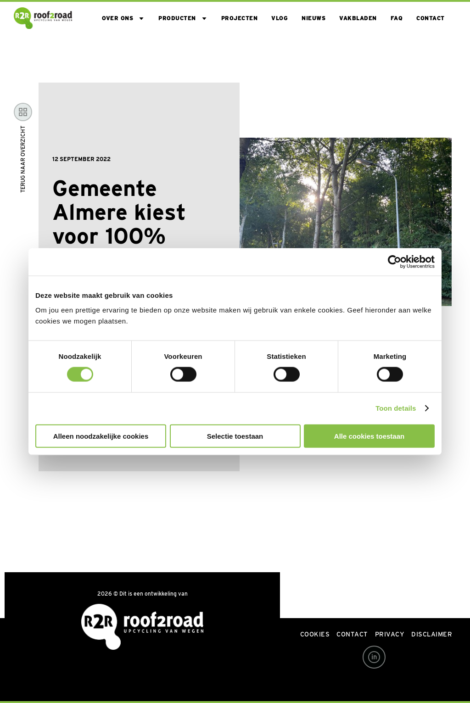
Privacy (390, 634)
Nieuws (313, 18)
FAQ (397, 18)
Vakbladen (358, 18)
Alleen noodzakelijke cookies (101, 436)
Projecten (239, 18)
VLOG (279, 18)
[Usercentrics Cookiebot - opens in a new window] (394, 262)
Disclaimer (431, 634)
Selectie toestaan (235, 436)
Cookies (315, 634)
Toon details (395, 408)
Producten (177, 18)
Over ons (117, 18)
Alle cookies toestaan (369, 436)
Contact (430, 18)
